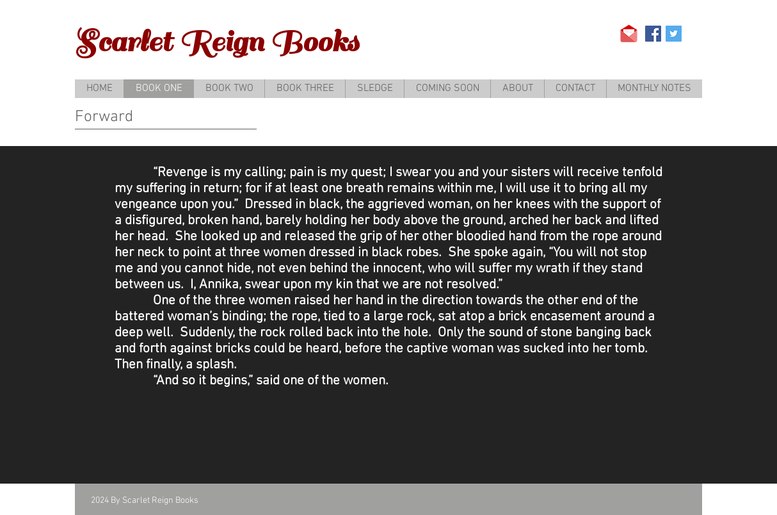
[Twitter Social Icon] (674, 34)
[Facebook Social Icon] (653, 34)
